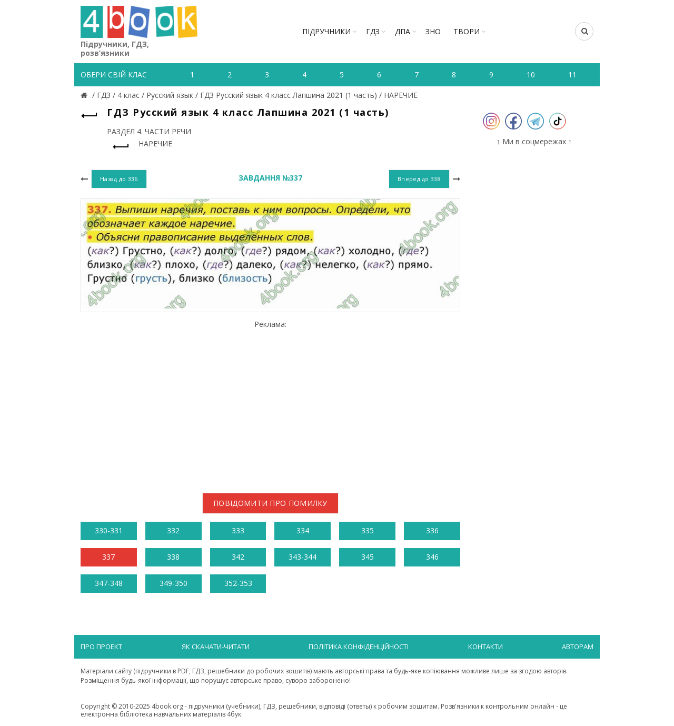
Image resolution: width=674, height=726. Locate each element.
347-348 (109, 583)
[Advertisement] (270, 402)
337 (108, 557)
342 (238, 557)
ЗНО (433, 31)
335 (367, 530)
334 (302, 530)
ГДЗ (373, 31)
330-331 (109, 530)
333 (238, 530)
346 (432, 557)
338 (173, 557)
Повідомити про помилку (270, 503)
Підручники (326, 31)
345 (367, 557)
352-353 (238, 583)
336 (432, 530)
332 (173, 530)
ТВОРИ (466, 31)
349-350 (173, 583)
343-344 (302, 557)
